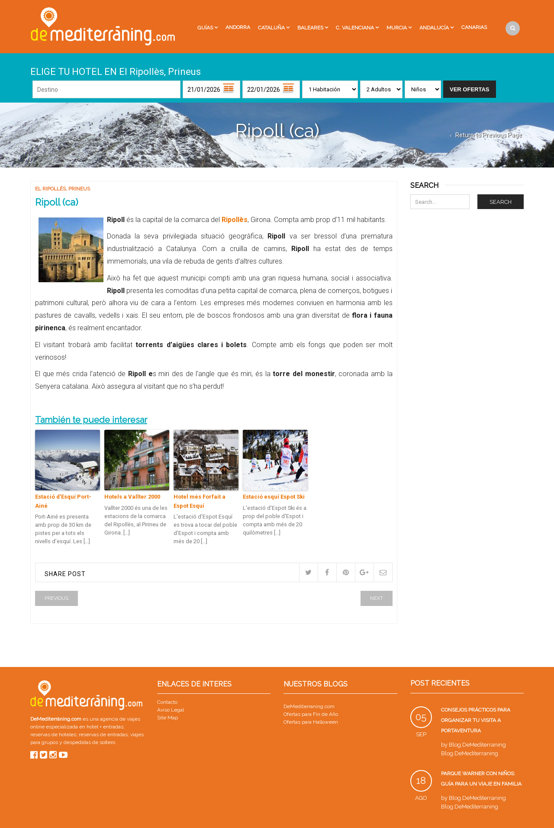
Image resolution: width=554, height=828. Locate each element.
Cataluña (271, 28)
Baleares (310, 28)
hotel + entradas (104, 727)
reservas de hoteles (53, 734)
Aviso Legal (170, 710)
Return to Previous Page (488, 135)
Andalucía (434, 28)
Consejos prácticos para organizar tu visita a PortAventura (475, 720)
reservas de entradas (103, 734)
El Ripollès (50, 189)
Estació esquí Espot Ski (274, 496)
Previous (56, 598)
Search (501, 202)
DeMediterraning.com (309, 706)
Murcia (397, 28)
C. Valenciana (355, 28)
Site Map (167, 718)
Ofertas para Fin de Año (310, 714)
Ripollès (234, 220)
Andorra (237, 27)
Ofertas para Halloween (310, 722)
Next (376, 598)
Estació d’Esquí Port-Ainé (63, 501)
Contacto (167, 702)
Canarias (474, 27)
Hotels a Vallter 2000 (132, 496)
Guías (205, 28)
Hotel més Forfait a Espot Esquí (199, 501)
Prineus (79, 189)
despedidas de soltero (89, 742)
